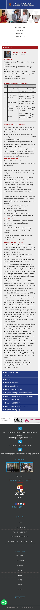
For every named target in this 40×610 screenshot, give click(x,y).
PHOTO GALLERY (20, 36)
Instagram (20, 561)
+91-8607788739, (14, 446)
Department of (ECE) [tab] (11, 410)
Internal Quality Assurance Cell (20, 541)
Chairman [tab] (7, 47)
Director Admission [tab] (11, 383)
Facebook (20, 556)
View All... (19, 476)
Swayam (20, 565)
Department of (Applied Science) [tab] (15, 406)
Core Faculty (20, 527)
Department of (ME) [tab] (11, 399)
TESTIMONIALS (20, 33)
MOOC (20, 575)
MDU (20, 585)
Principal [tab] (7, 379)
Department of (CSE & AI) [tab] (13, 389)
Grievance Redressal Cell (20, 537)
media (20, 523)
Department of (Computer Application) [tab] (17, 393)
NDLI (20, 590)
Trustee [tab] (7, 376)
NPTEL (20, 570)
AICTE (20, 580)
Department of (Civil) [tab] (11, 403)
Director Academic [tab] (10, 386)
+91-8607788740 (25, 446)
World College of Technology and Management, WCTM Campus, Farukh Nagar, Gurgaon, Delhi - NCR (19, 435)
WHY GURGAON (20, 27)
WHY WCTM (20, 30)
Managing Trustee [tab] (10, 372)
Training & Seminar (20, 532)
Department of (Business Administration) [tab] (18, 396)
